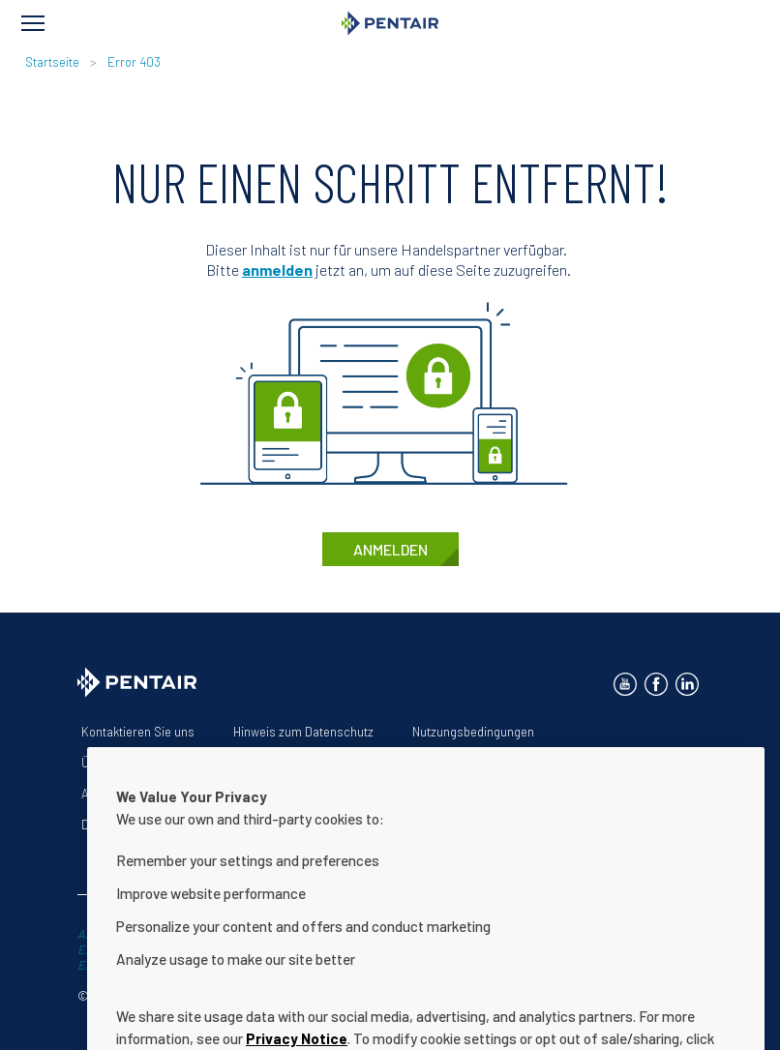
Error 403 (134, 62)
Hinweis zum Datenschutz (303, 731)
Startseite (52, 62)
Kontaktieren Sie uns (138, 731)
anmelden (277, 269)
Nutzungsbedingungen (473, 731)
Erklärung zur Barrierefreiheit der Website (419, 762)
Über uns (106, 762)
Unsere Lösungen (217, 762)
